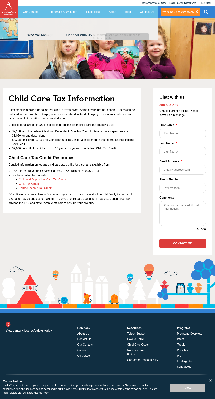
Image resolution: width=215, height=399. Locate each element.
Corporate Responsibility (142, 359)
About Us (83, 333)
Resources (93, 11)
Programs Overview (189, 333)
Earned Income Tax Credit (35, 188)
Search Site (206, 13)
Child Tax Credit (29, 183)
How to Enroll (135, 339)
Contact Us (147, 11)
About (112, 11)
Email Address (182, 167)
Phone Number (182, 185)
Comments (166, 197)
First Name (182, 131)
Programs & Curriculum (62, 11)
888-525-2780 (169, 105)
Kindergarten (185, 361)
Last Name (182, 149)
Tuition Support (136, 333)
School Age (184, 366)
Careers (82, 350)
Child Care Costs (138, 344)
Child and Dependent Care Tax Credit (42, 179)
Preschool (183, 350)
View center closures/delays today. (29, 330)
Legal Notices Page (38, 392)
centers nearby (178, 12)
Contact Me (182, 243)
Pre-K (180, 355)
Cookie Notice (70, 389)
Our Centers (31, 11)
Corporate (83, 355)
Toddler (181, 344)
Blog (128, 11)
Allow (187, 387)
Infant (180, 339)
